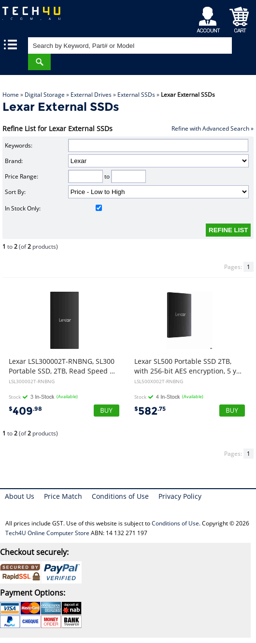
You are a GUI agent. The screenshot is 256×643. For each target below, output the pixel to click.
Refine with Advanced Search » (212, 128)
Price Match (63, 496)
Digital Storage (45, 94)
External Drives (91, 94)
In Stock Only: (53, 208)
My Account (210, 17)
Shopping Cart (239, 17)
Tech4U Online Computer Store (47, 533)
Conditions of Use (120, 496)
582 (150, 411)
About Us (19, 496)
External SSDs (136, 94)
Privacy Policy (179, 496)
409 (25, 411)
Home (10, 94)
